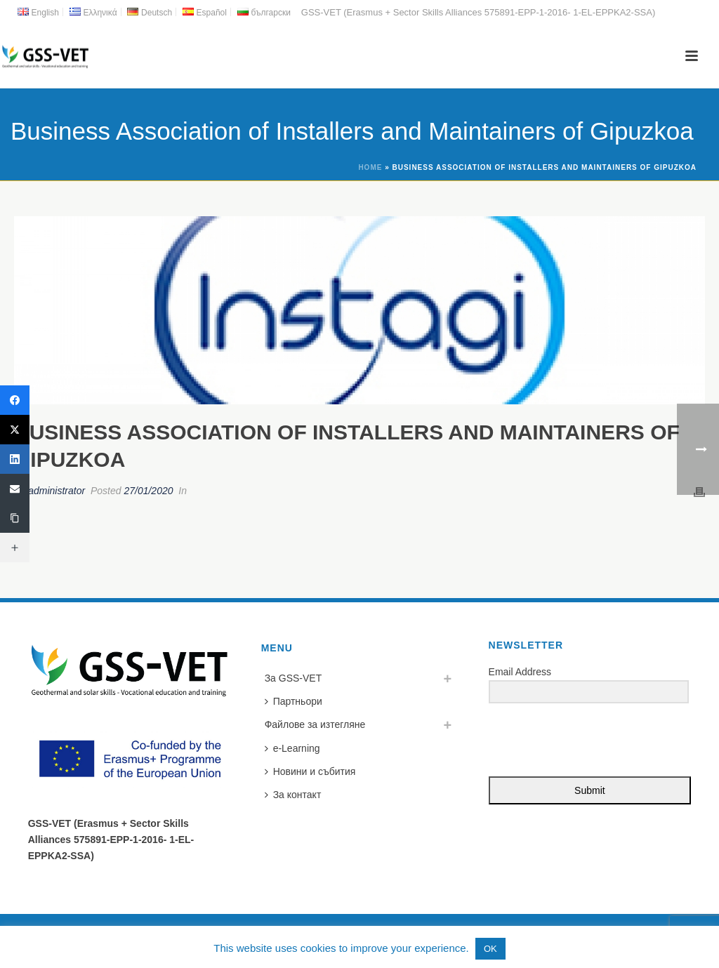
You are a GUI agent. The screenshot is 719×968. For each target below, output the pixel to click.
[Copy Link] (14, 518)
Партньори (293, 701)
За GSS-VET (293, 678)
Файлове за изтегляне (315, 724)
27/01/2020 (148, 490)
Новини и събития (310, 771)
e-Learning (292, 748)
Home (370, 167)
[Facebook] (14, 400)
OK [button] (490, 948)
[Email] (14, 488)
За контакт (293, 794)
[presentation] (575, 741)
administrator (56, 490)
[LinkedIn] (14, 459)
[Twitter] (14, 429)
